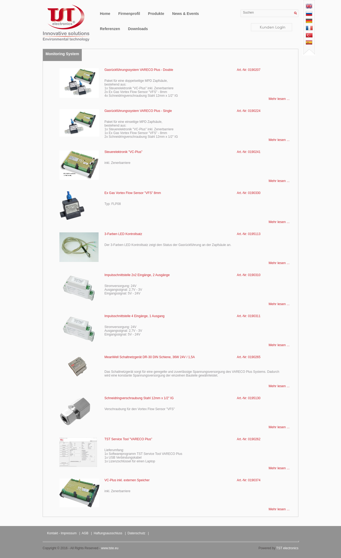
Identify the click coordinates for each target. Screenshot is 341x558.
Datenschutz (136, 533)
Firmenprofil (129, 13)
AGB (85, 533)
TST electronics (287, 548)
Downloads (138, 29)
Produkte (156, 13)
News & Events (185, 13)
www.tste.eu (110, 548)
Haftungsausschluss (108, 533)
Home (105, 13)
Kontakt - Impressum (62, 533)
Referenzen (110, 29)
